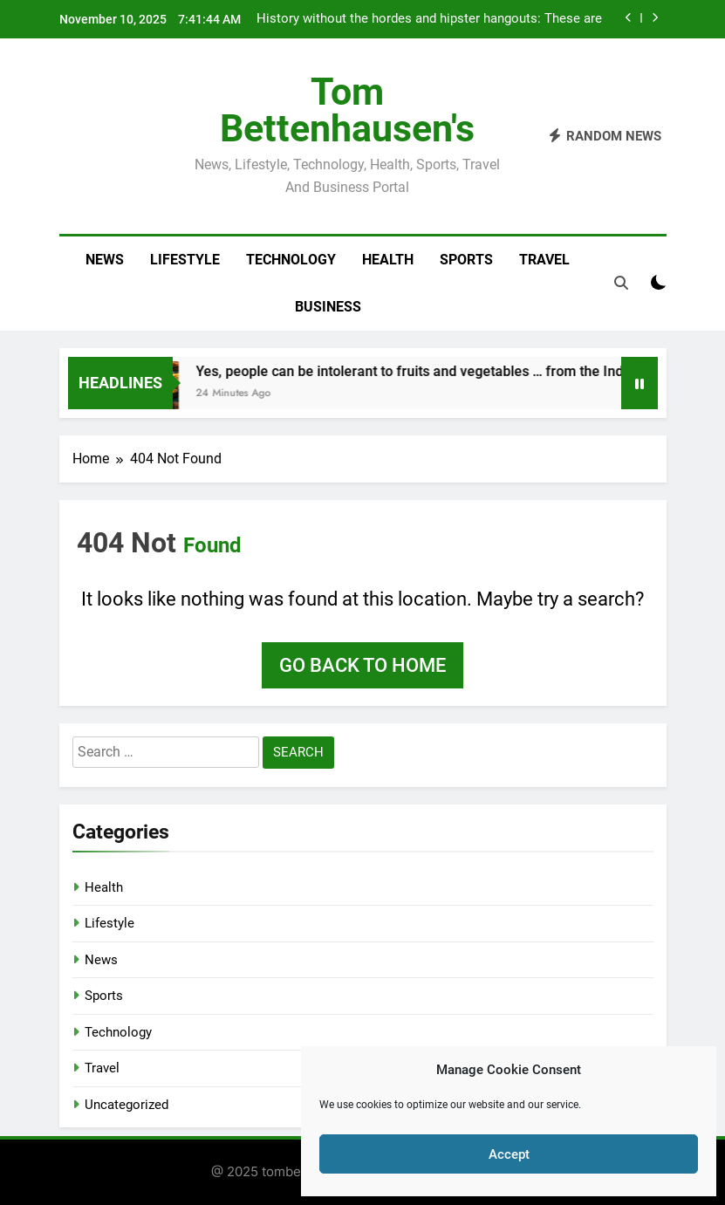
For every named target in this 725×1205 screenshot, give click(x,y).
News (104, 259)
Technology (291, 259)
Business (328, 306)
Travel (544, 259)
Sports (466, 259)
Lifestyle (185, 259)
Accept (509, 1154)
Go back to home (362, 665)
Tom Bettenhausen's (347, 110)
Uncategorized (126, 1105)
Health (388, 259)
